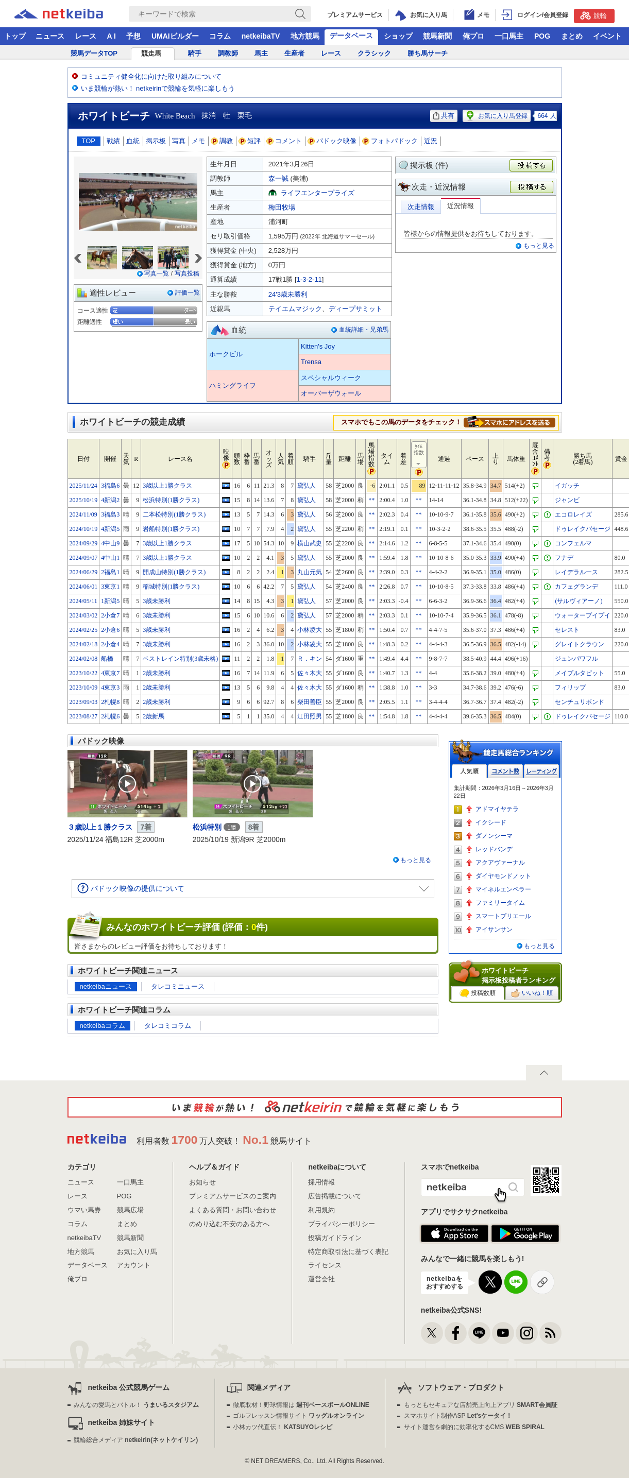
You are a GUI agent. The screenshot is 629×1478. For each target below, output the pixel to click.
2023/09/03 (84, 702)
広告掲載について (335, 1196)
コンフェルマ (573, 543)
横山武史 (309, 543)
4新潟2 (110, 500)
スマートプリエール (503, 916)
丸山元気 (309, 572)
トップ (15, 36)
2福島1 (110, 572)
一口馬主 (509, 36)
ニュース (50, 36)
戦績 (113, 141)
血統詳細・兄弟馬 (363, 329)
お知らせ (202, 1182)
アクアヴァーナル (500, 862)
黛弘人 (306, 485)
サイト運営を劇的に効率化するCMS (474, 1427)
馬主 (261, 53)
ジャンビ (567, 500)
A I (111, 36)
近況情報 (460, 206)
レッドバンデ (494, 849)
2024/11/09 (83, 514)
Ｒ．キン (309, 658)
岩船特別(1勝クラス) (171, 528)
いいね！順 (532, 993)
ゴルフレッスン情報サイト (298, 1415)
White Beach (175, 116)
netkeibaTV (261, 36)
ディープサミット (355, 309)
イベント (607, 36)
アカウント (133, 1265)
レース (85, 36)
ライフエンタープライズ (317, 193)
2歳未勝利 (157, 673)
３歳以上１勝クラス (99, 827)
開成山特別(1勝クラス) (174, 572)
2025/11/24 (83, 485)
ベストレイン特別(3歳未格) (180, 658)
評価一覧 (187, 292)
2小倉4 (110, 644)
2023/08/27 (84, 716)
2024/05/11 (83, 601)
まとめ (572, 36)
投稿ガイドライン (335, 1238)
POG (542, 36)
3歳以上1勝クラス (167, 485)
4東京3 (110, 687)
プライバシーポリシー (341, 1224)
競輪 (593, 15)
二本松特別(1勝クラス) (174, 514)
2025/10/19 (84, 500)
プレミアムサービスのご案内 (232, 1196)
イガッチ (567, 485)
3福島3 (110, 514)
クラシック (374, 53)
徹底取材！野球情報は (301, 1404)
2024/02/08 (84, 658)
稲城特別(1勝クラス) (171, 586)
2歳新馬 (153, 716)
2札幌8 (110, 702)
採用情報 (321, 1182)
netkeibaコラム (102, 1025)
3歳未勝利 (157, 601)
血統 (133, 141)
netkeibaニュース (106, 986)
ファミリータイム (500, 902)
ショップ (398, 36)
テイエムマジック (295, 309)
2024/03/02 (84, 615)
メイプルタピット (579, 673)
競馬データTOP (94, 53)
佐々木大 (309, 673)
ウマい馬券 (84, 1210)
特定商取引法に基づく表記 (348, 1252)
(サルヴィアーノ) (578, 601)
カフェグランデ (576, 586)
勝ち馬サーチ (427, 53)
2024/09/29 (84, 543)
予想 (133, 36)
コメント (284, 141)
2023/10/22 (84, 673)
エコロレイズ (573, 514)
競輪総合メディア (136, 1439)
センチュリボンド (579, 702)
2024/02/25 (84, 629)
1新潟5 (110, 601)
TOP (89, 141)
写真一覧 (156, 273)
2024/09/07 (84, 557)
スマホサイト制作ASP (458, 1415)
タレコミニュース (178, 986)
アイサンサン (494, 929)
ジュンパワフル (576, 658)
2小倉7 (110, 615)
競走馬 (151, 53)
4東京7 (110, 673)
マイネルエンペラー (503, 889)
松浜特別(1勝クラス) (171, 500)
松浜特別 (207, 827)
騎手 (194, 53)
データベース (351, 35)
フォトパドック (390, 141)
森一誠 (278, 178)
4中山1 (110, 557)
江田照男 (309, 716)
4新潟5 (110, 528)
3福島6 (110, 485)
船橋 (107, 658)
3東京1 (110, 586)
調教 (222, 141)
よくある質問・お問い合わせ (232, 1210)
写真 (178, 141)
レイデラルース (576, 572)
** (371, 500)
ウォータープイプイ (582, 615)
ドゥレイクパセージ (582, 528)
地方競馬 (305, 36)
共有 (443, 115)
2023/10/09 (84, 687)
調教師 (228, 53)
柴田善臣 (309, 702)
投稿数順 (478, 993)
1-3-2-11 (309, 279)
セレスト (567, 629)
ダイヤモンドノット (503, 876)
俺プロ (473, 36)
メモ (198, 141)
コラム (220, 36)
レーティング (541, 771)
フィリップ (570, 687)
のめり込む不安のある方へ (229, 1224)
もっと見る (538, 245)
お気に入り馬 (137, 1252)
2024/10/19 (84, 528)
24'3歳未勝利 (288, 294)
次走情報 (420, 207)
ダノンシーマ (494, 835)
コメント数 (505, 771)
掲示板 (156, 141)
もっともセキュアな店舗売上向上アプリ (480, 1404)
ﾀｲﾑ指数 (419, 455)
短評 (250, 141)
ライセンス (325, 1265)
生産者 (294, 53)
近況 (430, 141)
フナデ (564, 557)
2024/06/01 (84, 586)
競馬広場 (130, 1210)
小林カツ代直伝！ (282, 1427)
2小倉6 (110, 629)
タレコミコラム (167, 1025)
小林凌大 (309, 629)
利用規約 (321, 1210)
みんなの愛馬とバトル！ (136, 1404)
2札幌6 (110, 716)
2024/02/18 (84, 644)
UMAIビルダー (175, 36)
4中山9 (110, 543)
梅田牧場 (281, 207)
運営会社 (321, 1279)
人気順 (469, 771)
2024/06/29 (84, 572)
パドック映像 (332, 141)
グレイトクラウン (579, 644)
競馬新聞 (437, 36)
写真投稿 (187, 273)
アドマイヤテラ (497, 809)
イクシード (490, 822)
